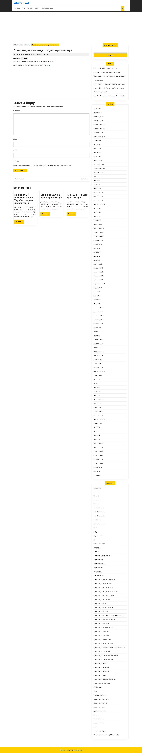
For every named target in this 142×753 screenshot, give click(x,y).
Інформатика (98, 500)
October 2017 (98, 324)
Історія (96, 504)
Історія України (99, 508)
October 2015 (98, 367)
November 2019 (99, 236)
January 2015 (98, 403)
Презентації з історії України (103, 587)
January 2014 (98, 447)
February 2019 (98, 264)
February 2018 (98, 308)
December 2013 (99, 451)
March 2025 (98, 160)
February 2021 (98, 192)
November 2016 (99, 340)
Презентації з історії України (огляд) (106, 591)
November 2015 (99, 364)
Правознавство (99, 576)
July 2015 (97, 379)
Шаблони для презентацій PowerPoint (106, 735)
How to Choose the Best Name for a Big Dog (109, 84)
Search (110, 55)
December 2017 (99, 316)
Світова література (100, 695)
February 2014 (98, 443)
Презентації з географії (101, 623)
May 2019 (97, 256)
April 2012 (97, 475)
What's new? (21, 3)
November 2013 (99, 455)
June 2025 (97, 148)
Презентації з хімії (100, 675)
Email (15, 150)
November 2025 (99, 129)
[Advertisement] (71, 25)
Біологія (27, 45)
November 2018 (99, 276)
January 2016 (98, 356)
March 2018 (98, 304)
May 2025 (97, 152)
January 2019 (98, 268)
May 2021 (97, 180)
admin (28, 54)
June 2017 (97, 332)
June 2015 (97, 383)
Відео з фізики (98, 536)
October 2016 (98, 344)
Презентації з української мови (104, 659)
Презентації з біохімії (101, 611)
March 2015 (98, 395)
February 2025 (99, 164)
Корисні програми (99, 560)
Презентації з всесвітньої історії (104, 619)
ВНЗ (95, 540)
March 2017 (97, 336)
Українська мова (99, 707)
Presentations (28, 8)
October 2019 (98, 240)
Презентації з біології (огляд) (103, 607)
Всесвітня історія (99, 544)
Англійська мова (99, 512)
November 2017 (99, 320)
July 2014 (97, 427)
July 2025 (97, 145)
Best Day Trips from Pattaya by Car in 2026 (109, 96)
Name (15, 139)
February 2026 (99, 117)
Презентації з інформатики (102, 584)
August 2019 (98, 244)
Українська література (101, 699)
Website (16, 161)
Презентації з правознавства (103, 643)
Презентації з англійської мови (104, 595)
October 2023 (98, 172)
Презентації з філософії (102, 667)
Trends (17, 8)
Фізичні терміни (99, 719)
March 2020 (98, 224)
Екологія (96, 552)
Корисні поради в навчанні (102, 556)
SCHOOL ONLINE (47, 8)
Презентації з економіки (102, 635)
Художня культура (100, 731)
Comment (17, 111)
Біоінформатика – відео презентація (51, 196)
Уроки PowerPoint (100, 711)
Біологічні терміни (100, 524)
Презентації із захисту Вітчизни (104, 580)
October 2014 (98, 415)
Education (97, 488)
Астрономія (97, 520)
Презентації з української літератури (106, 655)
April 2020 (97, 220)
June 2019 (97, 252)
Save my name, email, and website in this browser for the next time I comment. (43, 165)
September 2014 (99, 419)
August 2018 (98, 288)
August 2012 (98, 467)
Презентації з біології (101, 603)
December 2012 (99, 463)
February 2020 (99, 228)
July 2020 (97, 208)
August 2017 (98, 328)
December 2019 (99, 232)
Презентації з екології (101, 631)
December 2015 (99, 360)
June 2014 (97, 431)
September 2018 (99, 284)
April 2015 (97, 391)
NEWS (37, 8)
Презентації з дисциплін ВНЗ (103, 627)
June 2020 (97, 212)
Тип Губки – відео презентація (77, 196)
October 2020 (98, 200)
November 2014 (99, 411)
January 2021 (98, 196)
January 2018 (98, 312)
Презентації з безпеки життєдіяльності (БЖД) (109, 615)
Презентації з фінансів (101, 671)
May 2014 (97, 435)
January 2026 (98, 121)
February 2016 (98, 352)
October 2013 (98, 459)
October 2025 (98, 133)
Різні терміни (98, 687)
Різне (95, 691)
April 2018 (97, 300)
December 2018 (99, 272)
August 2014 (98, 423)
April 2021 (97, 184)
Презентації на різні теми (102, 683)
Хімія (95, 727)
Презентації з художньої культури (105, 679)
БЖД (95, 532)
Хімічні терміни (99, 723)
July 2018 (97, 292)
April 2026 (97, 109)
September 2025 (99, 137)
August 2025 (98, 141)
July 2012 (97, 471)
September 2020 (99, 204)
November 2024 (99, 168)
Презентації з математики (102, 639)
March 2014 (98, 439)
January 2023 (98, 176)
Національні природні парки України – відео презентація (23, 199)
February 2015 (98, 399)
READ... (20, 222)
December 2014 (99, 407)
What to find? (110, 45)
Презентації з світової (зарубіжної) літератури (109, 647)
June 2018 (97, 296)
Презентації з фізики (100, 663)
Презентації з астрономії (102, 599)
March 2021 (97, 188)
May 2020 (97, 216)
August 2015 (98, 375)
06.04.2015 (19, 54)
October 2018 (98, 280)
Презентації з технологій (102, 651)
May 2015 (97, 387)
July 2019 (97, 248)
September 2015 (99, 371)
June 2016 (97, 348)
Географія (97, 548)
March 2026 (98, 113)
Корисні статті (98, 568)
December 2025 (99, 125)
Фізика (96, 715)
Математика (98, 572)
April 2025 (97, 156)
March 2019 (98, 260)
